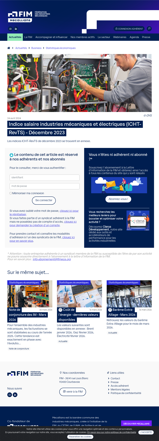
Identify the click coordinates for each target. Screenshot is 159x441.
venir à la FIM (73, 391)
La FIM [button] (28, 37)
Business (36, 48)
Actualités (15, 37)
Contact (115, 378)
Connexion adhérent (129, 28)
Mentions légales (120, 389)
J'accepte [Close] (146, 432)
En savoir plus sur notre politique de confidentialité (111, 432)
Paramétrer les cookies (80, 437)
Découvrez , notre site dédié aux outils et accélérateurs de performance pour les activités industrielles (106, 226)
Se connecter (43, 200)
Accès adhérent (120, 386)
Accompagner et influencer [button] (51, 37)
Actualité (63, 341)
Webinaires (119, 37)
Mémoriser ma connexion (27, 193)
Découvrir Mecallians (136, 424)
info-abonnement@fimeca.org (52, 259)
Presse (146, 37)
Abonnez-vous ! (118, 199)
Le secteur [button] (104, 37)
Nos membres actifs (83, 37)
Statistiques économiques (61, 48)
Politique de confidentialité (126, 393)
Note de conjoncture (19, 349)
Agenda (134, 37)
